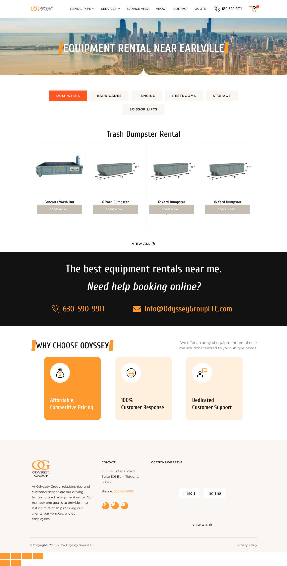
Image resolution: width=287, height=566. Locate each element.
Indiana (214, 493)
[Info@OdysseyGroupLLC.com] (137, 309)
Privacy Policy (247, 545)
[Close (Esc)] (38, 556)
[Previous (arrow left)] (5, 563)
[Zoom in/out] (5, 556)
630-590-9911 (232, 9)
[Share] (27, 556)
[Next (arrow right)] (16, 563)
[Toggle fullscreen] (16, 556)
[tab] (68, 96)
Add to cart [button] (59, 209)
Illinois (189, 493)
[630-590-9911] (217, 9)
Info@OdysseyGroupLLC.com (188, 308)
